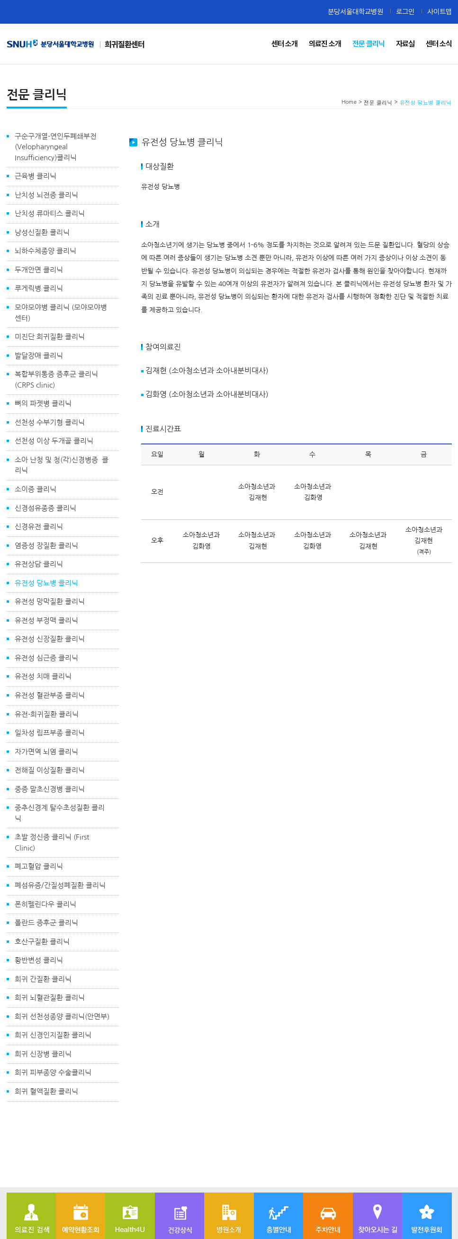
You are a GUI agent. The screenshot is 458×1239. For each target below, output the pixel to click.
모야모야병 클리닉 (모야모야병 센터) (61, 313)
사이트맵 (439, 11)
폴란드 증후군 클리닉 (46, 922)
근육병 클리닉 (35, 176)
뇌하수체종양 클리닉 (45, 250)
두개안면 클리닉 (39, 269)
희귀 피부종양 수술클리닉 (53, 1072)
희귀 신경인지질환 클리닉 (53, 1035)
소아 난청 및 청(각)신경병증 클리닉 (61, 465)
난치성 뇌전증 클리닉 (46, 195)
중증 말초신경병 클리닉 (50, 789)
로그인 (405, 11)
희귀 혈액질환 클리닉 (46, 1091)
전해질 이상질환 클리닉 (50, 770)
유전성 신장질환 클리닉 (50, 638)
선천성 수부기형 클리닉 (50, 422)
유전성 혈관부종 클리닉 (50, 695)
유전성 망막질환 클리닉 (50, 601)
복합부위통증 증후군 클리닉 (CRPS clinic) (56, 380)
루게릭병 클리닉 (39, 288)
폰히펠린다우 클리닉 (45, 904)
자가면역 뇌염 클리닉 (46, 751)
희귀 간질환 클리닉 (43, 979)
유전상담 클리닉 (39, 564)
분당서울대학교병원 (355, 11)
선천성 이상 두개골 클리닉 (54, 440)
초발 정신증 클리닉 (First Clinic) (52, 842)
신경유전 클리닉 (39, 526)
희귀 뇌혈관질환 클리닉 (50, 997)
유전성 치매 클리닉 (43, 676)
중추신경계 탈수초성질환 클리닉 (60, 813)
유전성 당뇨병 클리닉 (46, 583)
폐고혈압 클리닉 (39, 866)
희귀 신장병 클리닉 (43, 1054)
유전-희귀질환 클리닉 (47, 714)
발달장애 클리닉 (39, 355)
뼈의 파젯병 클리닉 (43, 403)
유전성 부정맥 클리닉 (46, 620)
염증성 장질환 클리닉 (46, 545)
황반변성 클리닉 (39, 960)
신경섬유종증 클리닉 (45, 508)
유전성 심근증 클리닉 (46, 657)
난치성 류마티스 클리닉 (50, 213)
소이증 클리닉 (35, 489)
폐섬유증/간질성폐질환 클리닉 (60, 885)
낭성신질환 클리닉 (42, 232)
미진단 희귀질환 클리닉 (50, 336)
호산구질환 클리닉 (42, 941)
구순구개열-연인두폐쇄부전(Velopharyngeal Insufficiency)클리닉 (56, 147)
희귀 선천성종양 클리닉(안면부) (62, 1016)
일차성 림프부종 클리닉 (50, 732)
